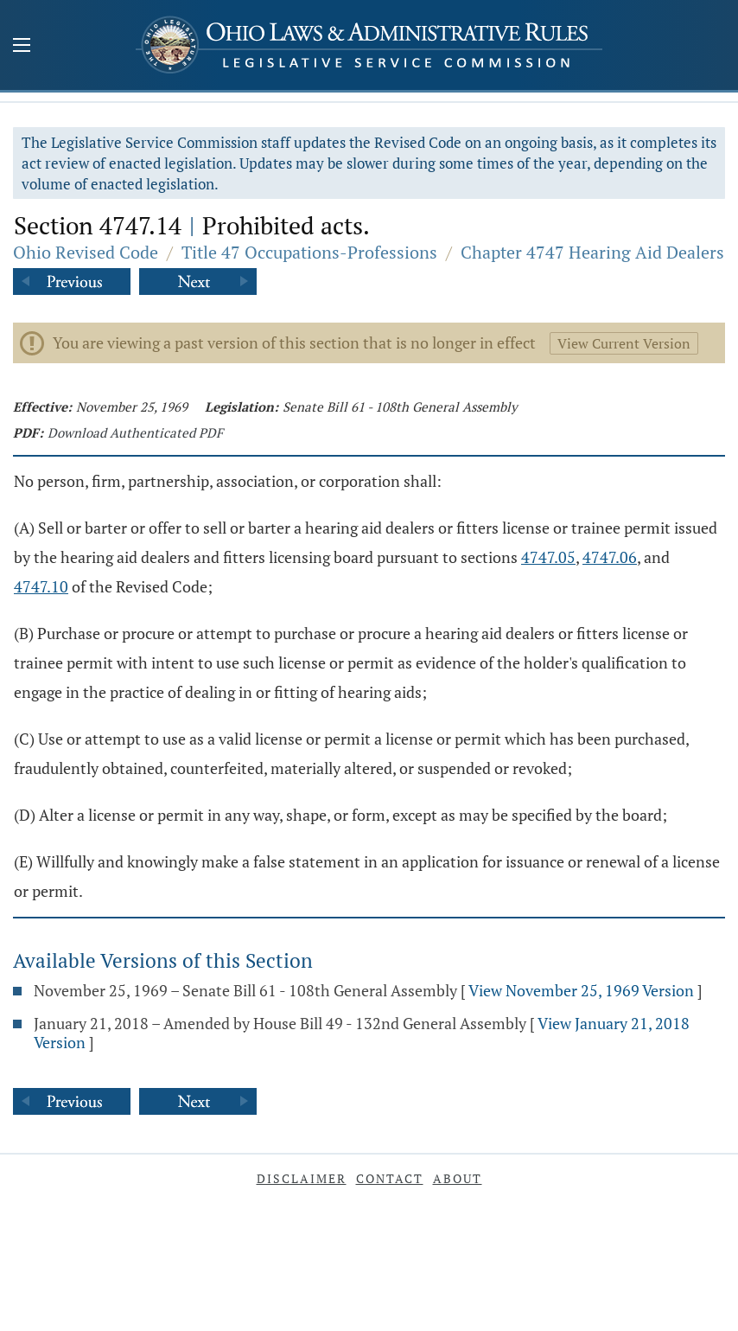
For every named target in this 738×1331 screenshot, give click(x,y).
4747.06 (609, 557)
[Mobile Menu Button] (21, 46)
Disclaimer (302, 1178)
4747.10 (41, 586)
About (457, 1178)
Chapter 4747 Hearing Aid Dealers (592, 252)
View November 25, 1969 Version (581, 990)
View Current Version (623, 343)
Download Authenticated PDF (135, 432)
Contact (389, 1178)
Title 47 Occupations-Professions (309, 252)
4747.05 (548, 557)
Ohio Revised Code (85, 252)
